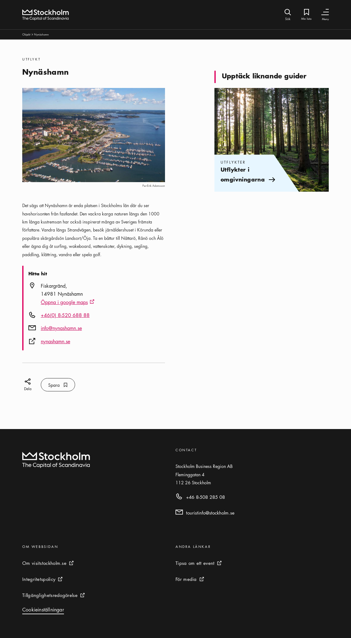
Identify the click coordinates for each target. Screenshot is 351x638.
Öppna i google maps (68, 302)
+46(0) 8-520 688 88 (65, 315)
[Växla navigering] (325, 12)
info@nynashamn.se (61, 328)
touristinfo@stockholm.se (210, 513)
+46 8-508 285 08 (205, 497)
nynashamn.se (55, 341)
